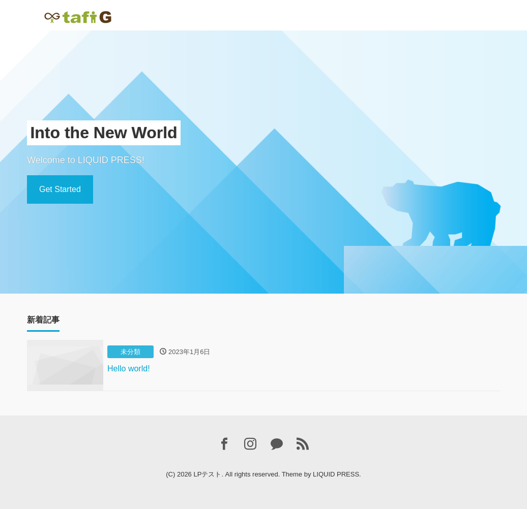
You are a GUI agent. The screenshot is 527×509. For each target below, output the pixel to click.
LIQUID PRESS (336, 474)
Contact (255, 13)
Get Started (60, 189)
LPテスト (207, 474)
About (223, 13)
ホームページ (182, 13)
